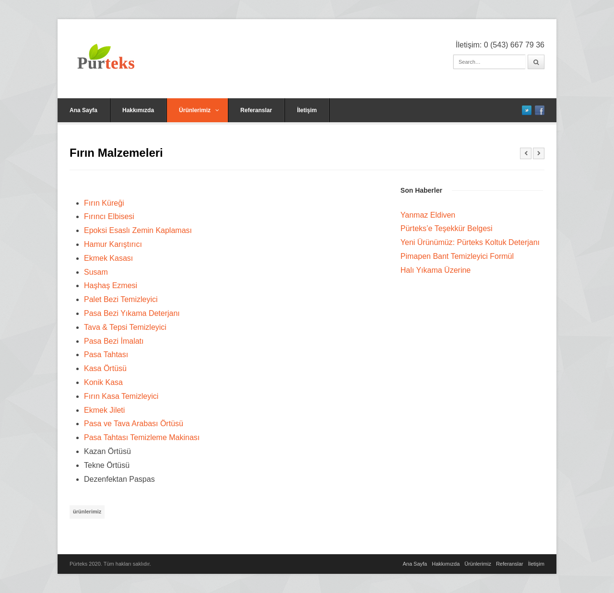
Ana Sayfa (83, 110)
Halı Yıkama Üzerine (436, 270)
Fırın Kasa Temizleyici (121, 396)
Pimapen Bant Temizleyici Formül (457, 256)
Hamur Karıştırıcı (113, 244)
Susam (96, 272)
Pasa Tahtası (106, 354)
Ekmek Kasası (108, 258)
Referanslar (256, 110)
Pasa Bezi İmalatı (114, 341)
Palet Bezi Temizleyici (121, 299)
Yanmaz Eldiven (428, 215)
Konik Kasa (103, 382)
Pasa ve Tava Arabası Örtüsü (133, 423)
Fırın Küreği (104, 203)
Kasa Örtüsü (105, 368)
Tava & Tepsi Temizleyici (125, 327)
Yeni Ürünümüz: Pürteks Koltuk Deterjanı (470, 242)
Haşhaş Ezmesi (110, 285)
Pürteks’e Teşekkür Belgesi (447, 228)
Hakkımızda (138, 110)
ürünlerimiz (87, 511)
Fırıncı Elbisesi (109, 216)
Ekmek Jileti (104, 410)
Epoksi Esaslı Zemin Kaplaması (138, 230)
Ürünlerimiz (199, 110)
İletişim (307, 110)
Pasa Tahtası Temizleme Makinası (142, 437)
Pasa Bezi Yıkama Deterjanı (132, 313)
